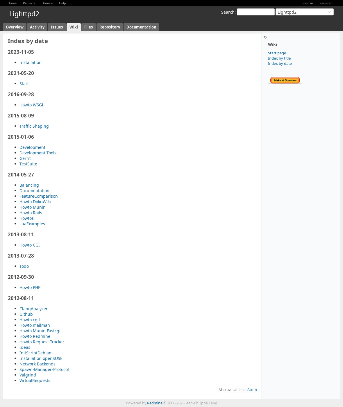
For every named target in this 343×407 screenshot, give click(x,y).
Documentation (141, 27)
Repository (109, 27)
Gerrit (25, 158)
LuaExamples (32, 223)
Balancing (29, 185)
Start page (277, 53)
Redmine (154, 403)
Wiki (73, 27)
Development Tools (37, 153)
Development (32, 147)
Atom (252, 389)
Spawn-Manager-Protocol (44, 369)
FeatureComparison (38, 196)
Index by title (279, 58)
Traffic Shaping (34, 126)
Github (26, 314)
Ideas (24, 347)
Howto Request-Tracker (41, 341)
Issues (57, 27)
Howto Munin (32, 207)
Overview (15, 27)
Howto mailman (34, 325)
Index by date (280, 63)
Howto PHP (29, 287)
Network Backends (37, 364)
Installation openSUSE (40, 358)
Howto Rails (30, 212)
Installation (30, 62)
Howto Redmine (34, 336)
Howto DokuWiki (35, 201)
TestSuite (28, 164)
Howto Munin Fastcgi (39, 330)
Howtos (26, 218)
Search (228, 12)
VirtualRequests (34, 380)
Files (88, 27)
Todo (24, 266)
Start (24, 83)
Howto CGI (29, 245)
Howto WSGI (31, 105)
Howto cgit (29, 319)
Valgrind (27, 375)
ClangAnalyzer (33, 308)
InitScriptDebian (35, 353)
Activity (37, 27)
